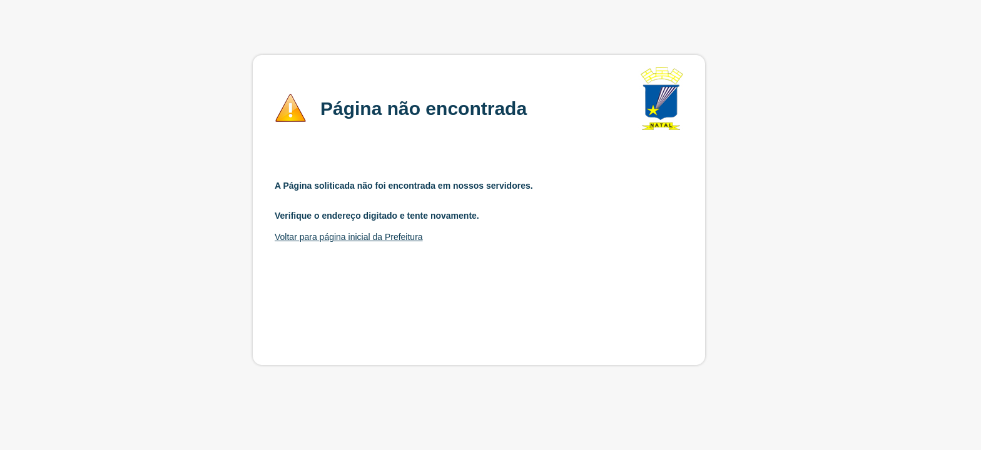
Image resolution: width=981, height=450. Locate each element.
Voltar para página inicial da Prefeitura (349, 237)
